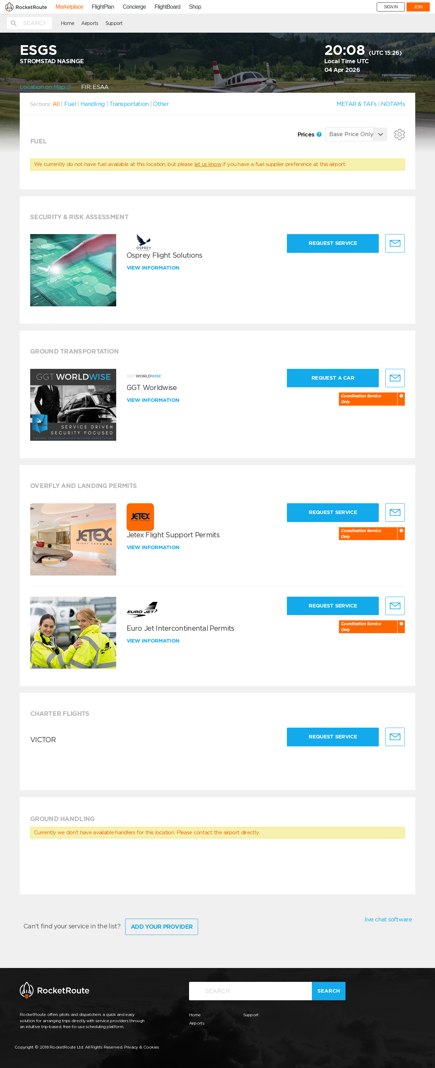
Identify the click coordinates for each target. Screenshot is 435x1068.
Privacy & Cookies (141, 1047)
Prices (310, 134)
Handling (92, 103)
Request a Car (333, 378)
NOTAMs (393, 103)
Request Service (333, 243)
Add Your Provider (162, 926)
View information (154, 268)
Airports (89, 23)
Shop (195, 7)
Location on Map (45, 86)
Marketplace (69, 7)
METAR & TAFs (356, 103)
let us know (207, 164)
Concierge (134, 7)
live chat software (388, 919)
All (56, 103)
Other (161, 103)
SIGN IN (391, 7)
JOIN (418, 7)
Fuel (70, 103)
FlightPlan (103, 7)
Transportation (128, 103)
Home (67, 23)
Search (328, 991)
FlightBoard (167, 7)
